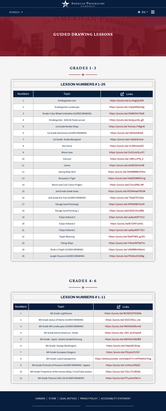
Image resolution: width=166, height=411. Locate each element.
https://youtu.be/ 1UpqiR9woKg (126, 111)
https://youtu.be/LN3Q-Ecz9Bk (127, 214)
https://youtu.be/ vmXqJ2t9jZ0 (123, 369)
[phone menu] (153, 12)
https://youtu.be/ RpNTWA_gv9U (127, 240)
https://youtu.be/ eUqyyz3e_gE (127, 124)
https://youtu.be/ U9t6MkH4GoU (127, 253)
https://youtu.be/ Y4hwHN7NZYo (127, 247)
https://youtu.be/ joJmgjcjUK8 (127, 104)
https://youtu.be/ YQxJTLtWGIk (123, 375)
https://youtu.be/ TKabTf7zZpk (127, 201)
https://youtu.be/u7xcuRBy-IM (127, 188)
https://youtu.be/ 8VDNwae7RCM (126, 195)
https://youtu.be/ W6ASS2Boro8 (123, 330)
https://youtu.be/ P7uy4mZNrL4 (123, 382)
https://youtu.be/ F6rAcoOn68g (126, 260)
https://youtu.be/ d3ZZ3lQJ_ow (123, 323)
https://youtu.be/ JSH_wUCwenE (123, 336)
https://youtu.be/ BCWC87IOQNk (123, 317)
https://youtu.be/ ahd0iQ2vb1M (126, 169)
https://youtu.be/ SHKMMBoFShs (126, 175)
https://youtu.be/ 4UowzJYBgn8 (127, 130)
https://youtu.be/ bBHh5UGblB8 (123, 343)
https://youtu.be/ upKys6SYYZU (127, 221)
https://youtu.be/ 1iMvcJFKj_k (126, 162)
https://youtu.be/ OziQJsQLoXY (127, 156)
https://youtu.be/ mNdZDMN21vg (126, 182)
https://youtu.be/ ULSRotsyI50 (127, 149)
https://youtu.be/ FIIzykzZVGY (123, 356)
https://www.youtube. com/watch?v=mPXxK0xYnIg (123, 362)
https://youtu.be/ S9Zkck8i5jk (126, 137)
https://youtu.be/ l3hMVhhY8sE (126, 117)
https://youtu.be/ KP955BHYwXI (127, 208)
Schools (19, 12)
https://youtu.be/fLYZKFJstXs (126, 227)
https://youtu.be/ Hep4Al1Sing (123, 349)
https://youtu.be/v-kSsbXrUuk (126, 143)
